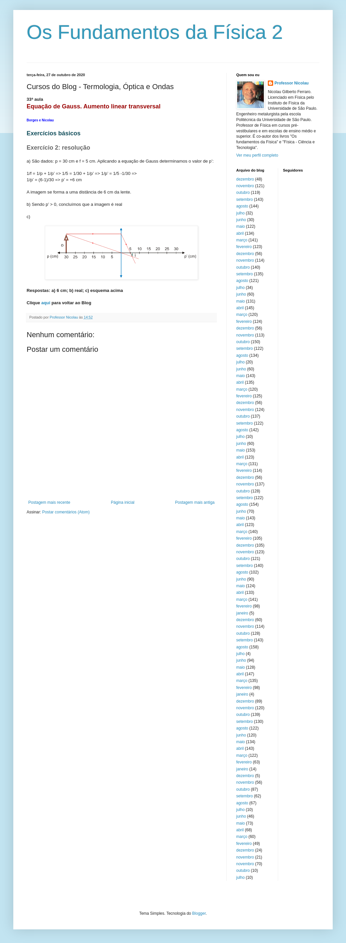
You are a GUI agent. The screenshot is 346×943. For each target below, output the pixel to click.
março (241, 240)
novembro (245, 186)
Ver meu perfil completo (257, 155)
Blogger (199, 913)
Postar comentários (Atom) (66, 512)
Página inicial (122, 502)
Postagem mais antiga (195, 502)
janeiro (242, 613)
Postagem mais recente (49, 502)
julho (240, 213)
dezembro (245, 179)
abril (240, 233)
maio (240, 226)
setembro (244, 199)
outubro (243, 192)
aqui (45, 302)
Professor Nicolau (291, 83)
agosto (242, 206)
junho (241, 219)
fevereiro (244, 246)
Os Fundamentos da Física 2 (155, 32)
